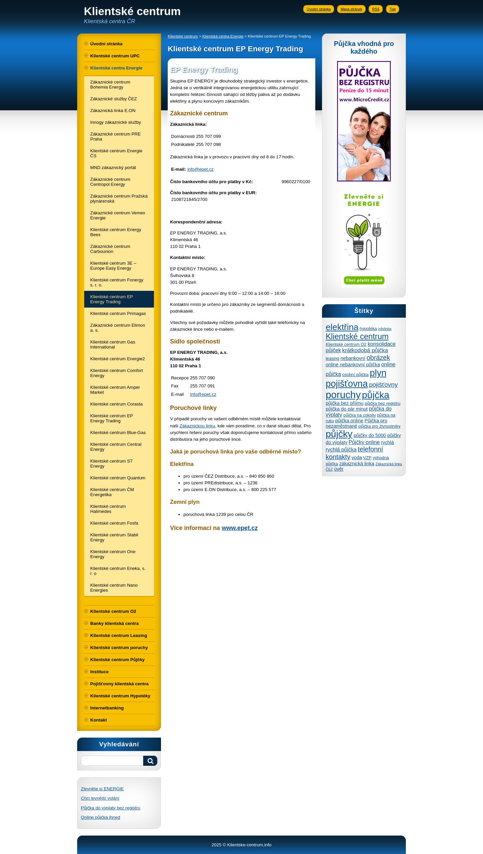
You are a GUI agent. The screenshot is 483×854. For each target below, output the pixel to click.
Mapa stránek (351, 9)
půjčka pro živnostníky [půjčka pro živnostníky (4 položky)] (379, 426)
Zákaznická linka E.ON (113, 110)
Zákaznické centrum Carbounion (110, 249)
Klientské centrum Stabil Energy (114, 537)
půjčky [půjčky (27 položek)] (339, 434)
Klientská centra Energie (116, 67)
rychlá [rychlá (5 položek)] (387, 442)
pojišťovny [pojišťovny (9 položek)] (383, 384)
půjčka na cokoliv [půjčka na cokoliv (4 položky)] (359, 415)
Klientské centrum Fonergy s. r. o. (117, 282)
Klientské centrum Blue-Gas (118, 432)
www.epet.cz (240, 528)
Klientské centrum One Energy (113, 554)
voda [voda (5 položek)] (357, 457)
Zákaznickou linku (197, 425)
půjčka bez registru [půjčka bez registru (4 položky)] (382, 403)
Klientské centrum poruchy (119, 647)
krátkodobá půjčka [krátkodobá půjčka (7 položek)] (365, 350)
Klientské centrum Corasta (116, 404)
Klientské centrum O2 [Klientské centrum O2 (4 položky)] (346, 344)
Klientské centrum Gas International (112, 344)
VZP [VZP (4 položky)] (367, 457)
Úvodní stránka (319, 9)
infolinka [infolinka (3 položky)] (384, 329)
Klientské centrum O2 (113, 611)
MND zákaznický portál (113, 167)
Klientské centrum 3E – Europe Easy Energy (113, 266)
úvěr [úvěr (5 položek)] (338, 469)
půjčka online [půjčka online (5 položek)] (349, 420)
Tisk (392, 9)
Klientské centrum (183, 36)
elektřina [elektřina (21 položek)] (342, 327)
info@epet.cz (200, 169)
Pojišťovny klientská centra (119, 683)
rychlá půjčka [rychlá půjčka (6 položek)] (341, 449)
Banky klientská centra (114, 623)
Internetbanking (107, 707)
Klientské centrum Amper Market (115, 390)
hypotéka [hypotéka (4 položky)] (368, 328)
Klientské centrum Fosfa (114, 523)
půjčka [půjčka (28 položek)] (375, 394)
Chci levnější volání (100, 798)
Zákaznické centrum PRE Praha (115, 136)
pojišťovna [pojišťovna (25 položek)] (347, 383)
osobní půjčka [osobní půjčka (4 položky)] (355, 374)
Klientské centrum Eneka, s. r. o (118, 571)
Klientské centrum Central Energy (116, 447)
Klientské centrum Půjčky (117, 659)
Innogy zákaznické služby (115, 122)
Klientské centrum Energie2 (117, 358)
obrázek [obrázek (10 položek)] (378, 357)
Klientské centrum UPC (115, 55)
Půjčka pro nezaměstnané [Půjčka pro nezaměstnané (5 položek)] (356, 423)
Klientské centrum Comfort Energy (116, 373)
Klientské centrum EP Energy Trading (111, 299)
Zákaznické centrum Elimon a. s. (117, 328)
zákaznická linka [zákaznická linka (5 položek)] (356, 463)
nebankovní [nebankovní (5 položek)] (352, 358)
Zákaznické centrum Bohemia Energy (110, 84)
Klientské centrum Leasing (118, 635)
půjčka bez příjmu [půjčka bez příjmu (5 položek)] (344, 403)
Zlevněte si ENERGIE (102, 788)
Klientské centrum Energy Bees (115, 232)
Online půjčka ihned (100, 817)
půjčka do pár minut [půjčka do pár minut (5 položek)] (347, 409)
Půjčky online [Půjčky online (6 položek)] (364, 442)
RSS (375, 9)
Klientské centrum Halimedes (108, 509)
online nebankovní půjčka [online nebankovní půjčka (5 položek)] (353, 364)
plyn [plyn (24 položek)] (378, 373)
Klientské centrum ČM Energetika (112, 492)
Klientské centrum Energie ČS (116, 153)
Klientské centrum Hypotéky (120, 695)
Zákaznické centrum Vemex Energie (117, 215)
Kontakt (98, 720)
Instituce (99, 671)
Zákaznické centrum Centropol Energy (110, 182)
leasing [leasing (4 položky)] (332, 358)
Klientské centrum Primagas (118, 313)
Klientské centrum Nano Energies (114, 588)
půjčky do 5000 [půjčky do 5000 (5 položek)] (370, 435)
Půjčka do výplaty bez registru (110, 807)
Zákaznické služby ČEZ (113, 98)
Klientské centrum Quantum (117, 477)
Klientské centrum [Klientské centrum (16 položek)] (357, 336)
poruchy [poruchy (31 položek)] (343, 394)
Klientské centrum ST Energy (111, 464)
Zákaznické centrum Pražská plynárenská (119, 199)
